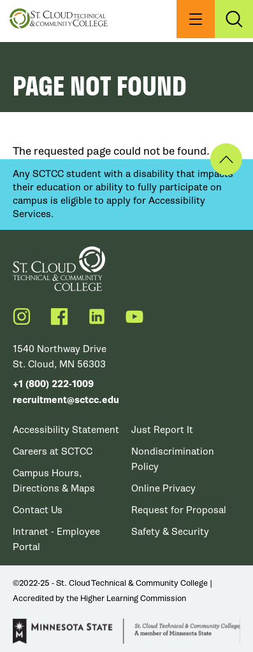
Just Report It (162, 430)
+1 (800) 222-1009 (53, 384)
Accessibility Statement (66, 430)
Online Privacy (163, 488)
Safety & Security (170, 531)
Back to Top (226, 159)
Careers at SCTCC (52, 451)
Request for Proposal (178, 510)
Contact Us (37, 510)
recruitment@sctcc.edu (66, 400)
